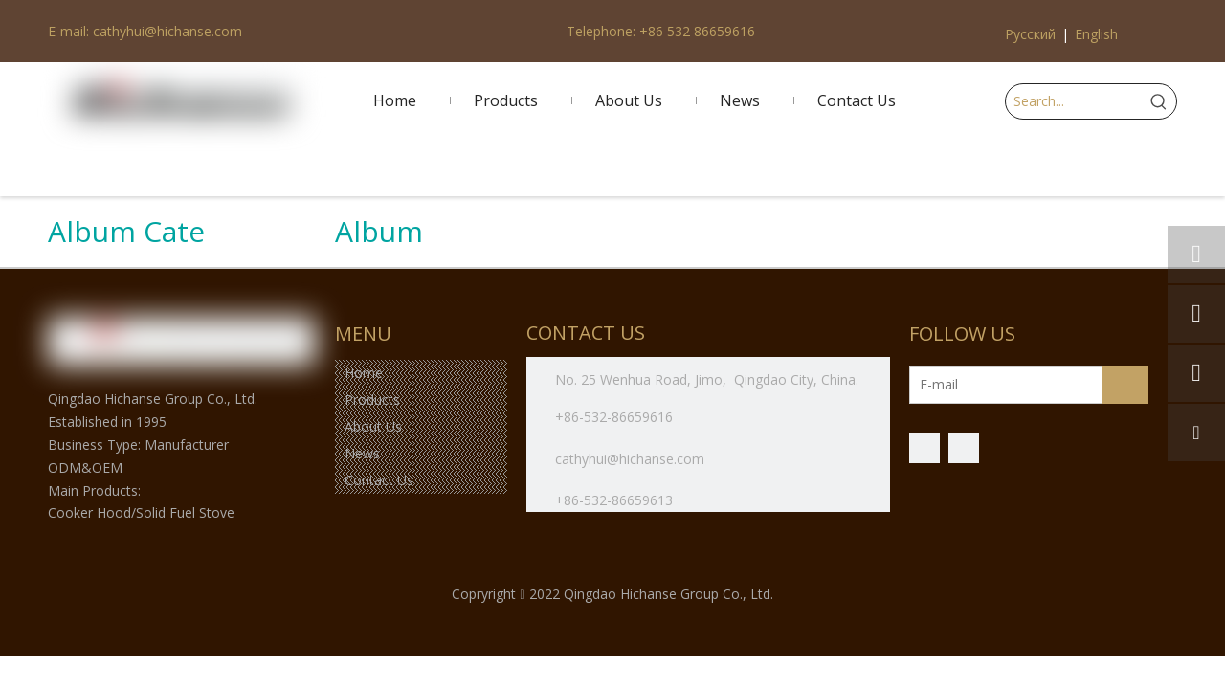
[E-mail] (985, 385)
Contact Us (379, 480)
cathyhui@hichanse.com (631, 459)
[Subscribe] (1125, 385)
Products (372, 399)
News (362, 453)
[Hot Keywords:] (1159, 101)
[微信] (963, 448)
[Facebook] (924, 448)
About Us (373, 426)
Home (364, 373)
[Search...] (1074, 101)
